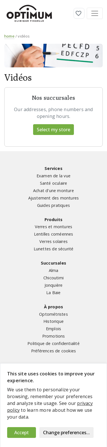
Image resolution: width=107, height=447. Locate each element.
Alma (53, 270)
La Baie (53, 292)
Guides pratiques (53, 205)
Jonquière (54, 285)
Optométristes (53, 314)
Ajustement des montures (53, 198)
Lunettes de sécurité (54, 248)
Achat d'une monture (53, 190)
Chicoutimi (53, 277)
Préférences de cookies (53, 351)
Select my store (53, 129)
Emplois (53, 328)
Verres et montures (53, 226)
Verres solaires (53, 241)
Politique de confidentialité (53, 343)
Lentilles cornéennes (53, 234)
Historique (53, 321)
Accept (21, 432)
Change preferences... (66, 432)
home (9, 36)
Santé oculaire (53, 183)
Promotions (53, 336)
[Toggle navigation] (95, 13)
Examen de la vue (53, 175)
